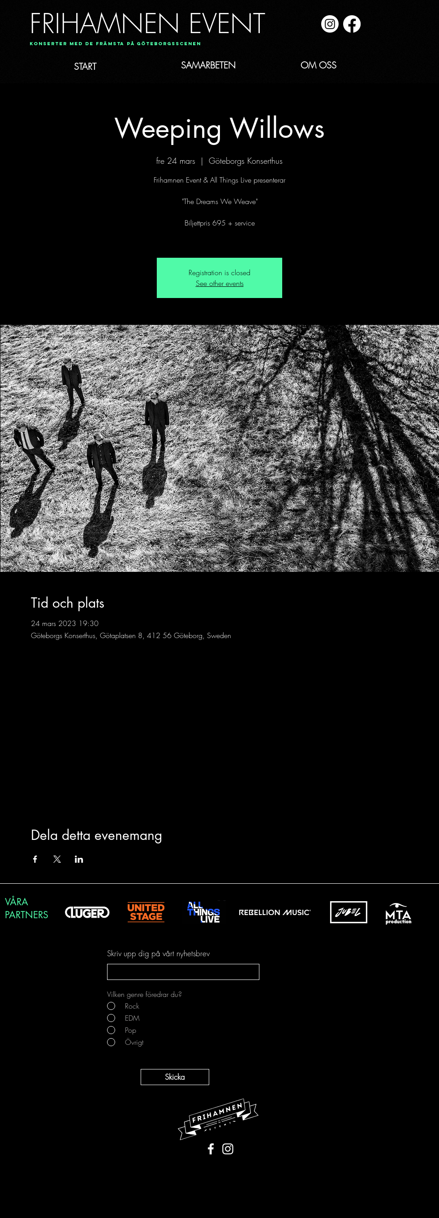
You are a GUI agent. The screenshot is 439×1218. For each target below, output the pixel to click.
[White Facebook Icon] (210, 1148)
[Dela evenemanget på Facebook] (35, 859)
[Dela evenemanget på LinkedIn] (79, 859)
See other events (220, 283)
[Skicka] (175, 1077)
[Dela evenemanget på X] (57, 859)
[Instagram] (330, 24)
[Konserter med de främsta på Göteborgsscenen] (115, 44)
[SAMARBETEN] (224, 65)
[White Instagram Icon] (227, 1148)
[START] (105, 67)
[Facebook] (352, 24)
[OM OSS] (329, 65)
